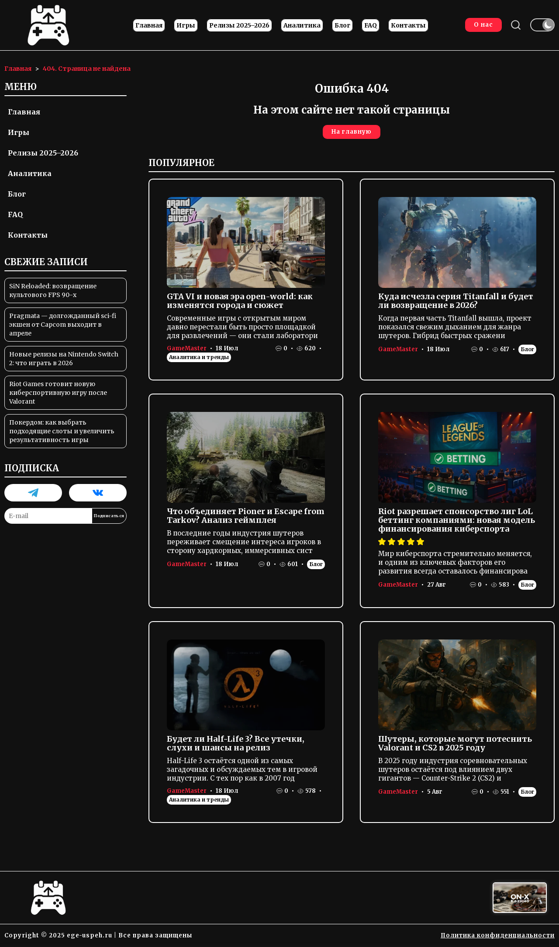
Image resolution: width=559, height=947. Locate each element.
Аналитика (302, 26)
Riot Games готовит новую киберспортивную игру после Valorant (58, 393)
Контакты (408, 26)
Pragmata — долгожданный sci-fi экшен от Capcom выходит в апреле (62, 325)
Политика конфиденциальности (498, 935)
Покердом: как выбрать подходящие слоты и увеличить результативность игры (61, 431)
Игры (185, 26)
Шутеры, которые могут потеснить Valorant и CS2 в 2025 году (455, 743)
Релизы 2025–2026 (239, 26)
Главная (148, 26)
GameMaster (187, 348)
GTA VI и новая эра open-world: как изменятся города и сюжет (240, 300)
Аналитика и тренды (199, 357)
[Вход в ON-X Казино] (520, 897)
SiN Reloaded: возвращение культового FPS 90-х (53, 291)
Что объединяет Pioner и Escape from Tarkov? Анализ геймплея (245, 515)
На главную (351, 132)
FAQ (370, 26)
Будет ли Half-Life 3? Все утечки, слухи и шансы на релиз (235, 743)
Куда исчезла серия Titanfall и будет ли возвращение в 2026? (455, 300)
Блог (342, 26)
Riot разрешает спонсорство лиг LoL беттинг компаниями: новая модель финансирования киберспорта (456, 520)
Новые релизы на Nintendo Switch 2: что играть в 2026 (63, 359)
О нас (483, 25)
